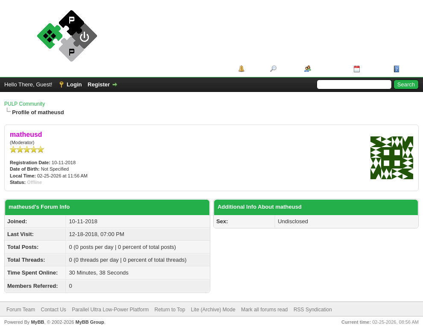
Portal (254, 68)
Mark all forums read (264, 310)
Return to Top (170, 310)
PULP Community (24, 104)
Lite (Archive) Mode (213, 310)
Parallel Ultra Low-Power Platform (110, 310)
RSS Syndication (313, 310)
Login (74, 84)
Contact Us (53, 310)
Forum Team (20, 310)
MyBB (37, 322)
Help (408, 68)
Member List (329, 68)
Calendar (374, 68)
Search (287, 68)
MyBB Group (89, 322)
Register (99, 84)
